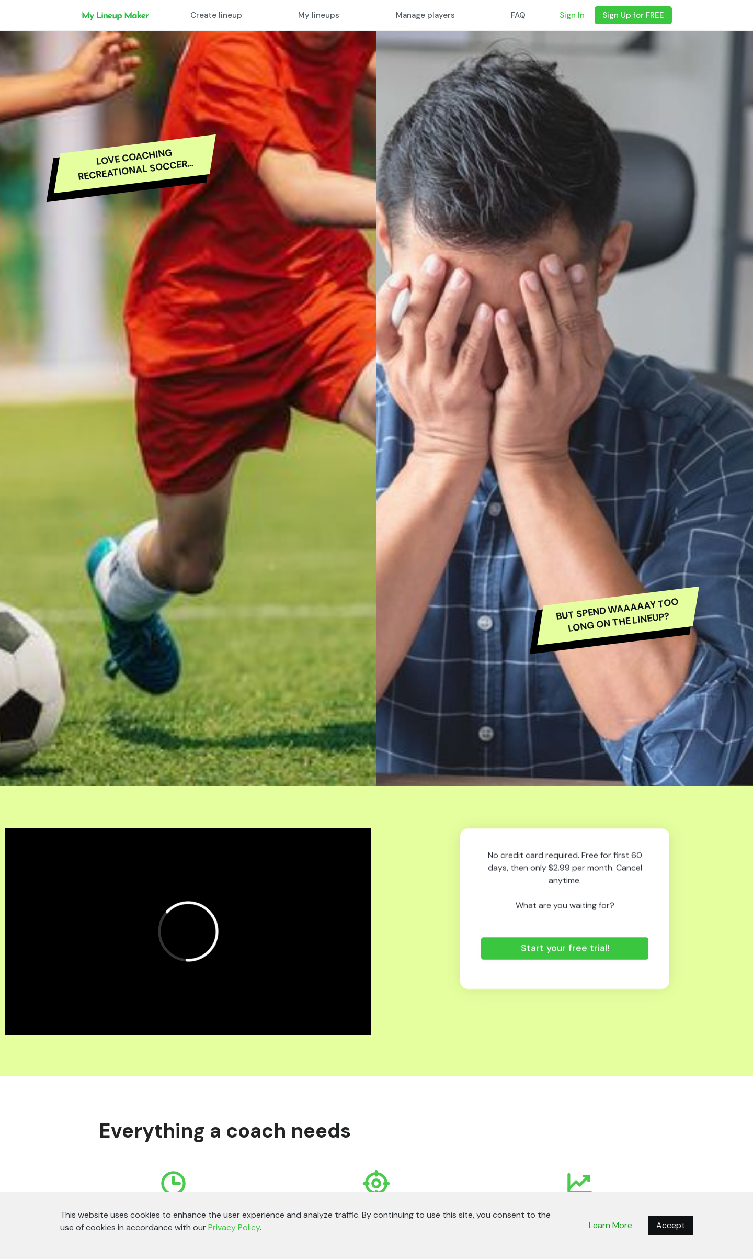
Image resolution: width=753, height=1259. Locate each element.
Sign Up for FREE (633, 15)
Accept (670, 1225)
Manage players (425, 15)
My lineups (318, 15)
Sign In (572, 15)
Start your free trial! (565, 948)
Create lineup (216, 15)
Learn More (610, 1225)
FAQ (518, 15)
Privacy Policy (234, 1227)
